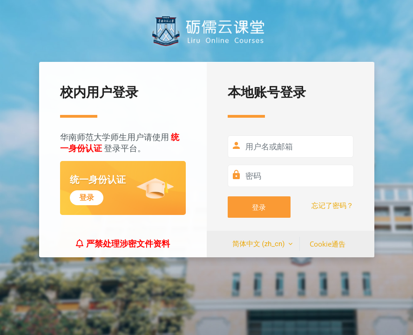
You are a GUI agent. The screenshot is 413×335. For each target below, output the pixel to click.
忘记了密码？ (332, 205)
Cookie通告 (327, 243)
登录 (259, 207)
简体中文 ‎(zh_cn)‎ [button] (259, 244)
